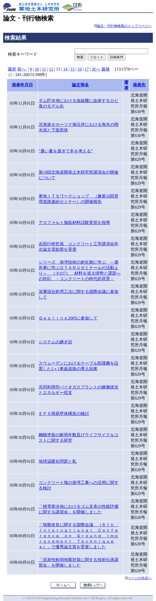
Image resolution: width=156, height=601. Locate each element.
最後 (105, 69)
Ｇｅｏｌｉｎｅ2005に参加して (68, 318)
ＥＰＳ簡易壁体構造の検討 (64, 413)
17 (87, 69)
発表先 (139, 85)
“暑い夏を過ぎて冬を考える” (66, 151)
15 (72, 69)
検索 (80, 57)
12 (51, 69)
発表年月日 (22, 85)
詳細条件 (116, 57)
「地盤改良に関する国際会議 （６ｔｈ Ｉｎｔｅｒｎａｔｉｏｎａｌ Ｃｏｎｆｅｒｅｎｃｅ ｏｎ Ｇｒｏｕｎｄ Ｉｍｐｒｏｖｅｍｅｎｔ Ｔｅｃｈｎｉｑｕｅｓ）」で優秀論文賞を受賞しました (78, 536)
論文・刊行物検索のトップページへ (124, 26)
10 (37, 69)
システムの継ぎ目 (55, 342)
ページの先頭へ (140, 578)
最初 (12, 69)
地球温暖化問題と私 (57, 461)
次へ (96, 69)
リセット (96, 57)
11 (44, 69)
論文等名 (80, 85)
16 (79, 69)
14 (65, 69)
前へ (22, 69)
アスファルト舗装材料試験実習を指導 (74, 222)
